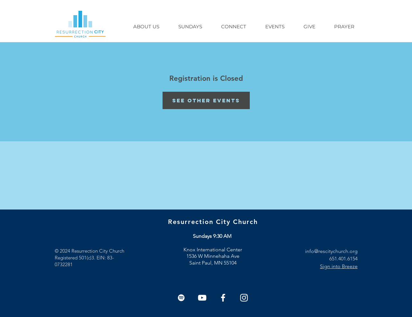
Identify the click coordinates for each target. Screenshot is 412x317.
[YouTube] (202, 298)
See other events (206, 100)
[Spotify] (181, 298)
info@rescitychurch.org (331, 251)
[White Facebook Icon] (223, 298)
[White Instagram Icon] (244, 298)
